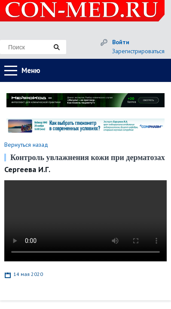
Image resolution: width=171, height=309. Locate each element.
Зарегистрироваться (138, 51)
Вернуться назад (26, 144)
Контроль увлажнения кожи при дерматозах (87, 157)
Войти (120, 42)
